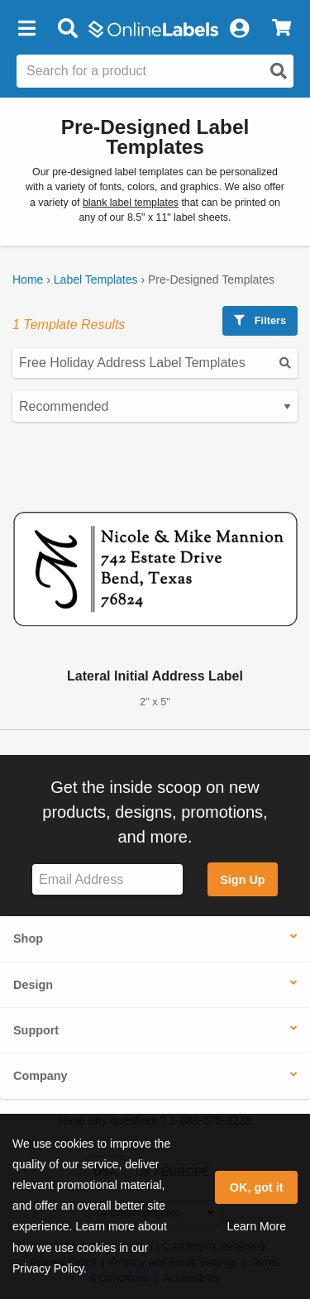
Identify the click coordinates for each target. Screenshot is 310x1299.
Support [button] (36, 1030)
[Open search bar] (67, 28)
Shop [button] (28, 938)
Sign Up (242, 879)
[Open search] (278, 71)
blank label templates (131, 202)
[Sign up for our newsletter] (107, 879)
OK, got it (257, 1187)
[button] (26, 28)
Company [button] (40, 1075)
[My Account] (239, 28)
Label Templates (96, 279)
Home (27, 279)
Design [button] (33, 984)
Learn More (256, 1226)
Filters (260, 320)
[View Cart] (281, 29)
